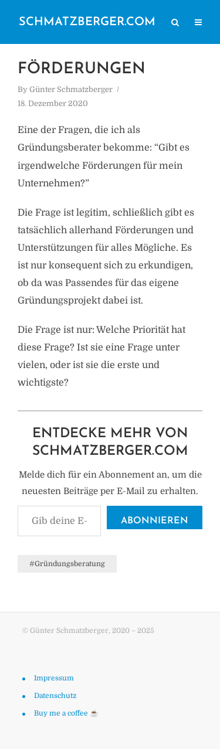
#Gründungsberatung (67, 564)
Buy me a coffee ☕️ (66, 713)
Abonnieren (154, 521)
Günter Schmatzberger (71, 89)
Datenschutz (55, 696)
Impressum (54, 678)
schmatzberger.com (87, 22)
